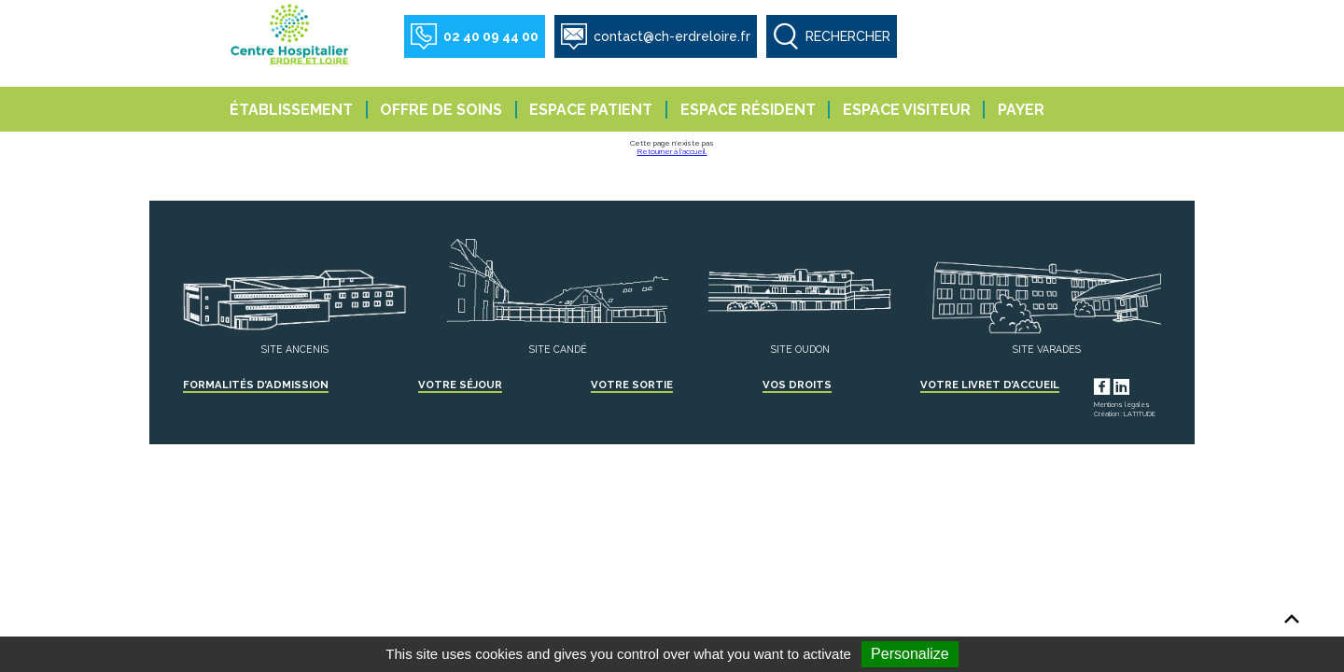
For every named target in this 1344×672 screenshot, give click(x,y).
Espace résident (748, 110)
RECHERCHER (847, 36)
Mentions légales (1122, 404)
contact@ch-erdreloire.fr (672, 36)
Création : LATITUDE (1124, 414)
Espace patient (590, 110)
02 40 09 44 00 (491, 36)
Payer (1021, 110)
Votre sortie (632, 384)
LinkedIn (1138, 384)
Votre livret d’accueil (989, 384)
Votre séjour (460, 384)
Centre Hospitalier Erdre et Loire (291, 33)
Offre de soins (441, 110)
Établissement (291, 110)
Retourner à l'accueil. (672, 151)
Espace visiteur (907, 110)
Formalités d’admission (256, 384)
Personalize (910, 654)
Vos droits (797, 384)
